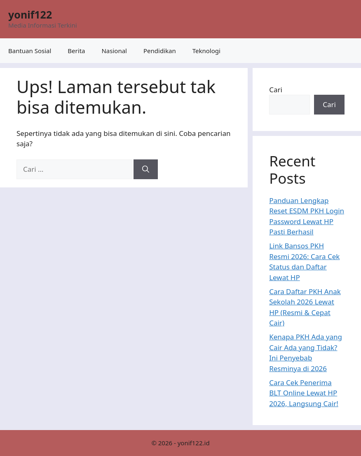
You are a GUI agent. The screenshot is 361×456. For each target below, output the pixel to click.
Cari (275, 89)
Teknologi (206, 51)
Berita (76, 51)
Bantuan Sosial (29, 51)
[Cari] (146, 169)
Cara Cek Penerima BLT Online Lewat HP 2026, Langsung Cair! (303, 393)
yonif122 (30, 14)
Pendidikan (159, 51)
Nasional (114, 51)
